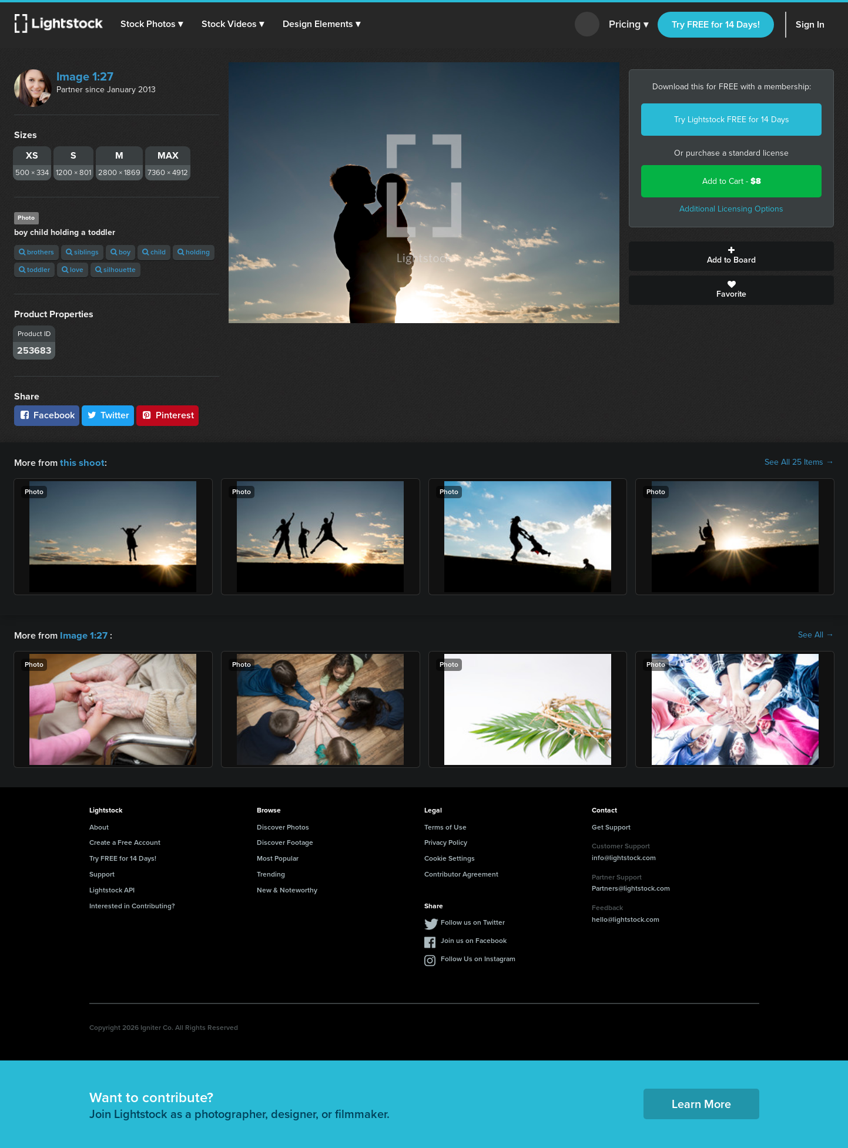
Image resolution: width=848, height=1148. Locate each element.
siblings (82, 252)
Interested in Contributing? (132, 904)
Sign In (810, 24)
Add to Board (731, 256)
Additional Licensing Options (731, 209)
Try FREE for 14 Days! (716, 24)
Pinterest (167, 415)
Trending (271, 873)
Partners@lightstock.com (631, 887)
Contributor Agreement (461, 873)
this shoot (80, 462)
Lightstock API (112, 889)
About (99, 826)
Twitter (108, 415)
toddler (34, 269)
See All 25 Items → (799, 462)
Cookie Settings (449, 857)
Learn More (701, 1103)
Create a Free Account (124, 841)
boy (120, 252)
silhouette (115, 269)
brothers (36, 252)
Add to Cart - (731, 181)
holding (193, 252)
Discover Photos (283, 826)
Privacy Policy (445, 841)
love (72, 269)
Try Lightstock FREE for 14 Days (731, 119)
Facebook (47, 415)
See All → (816, 634)
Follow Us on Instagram (478, 957)
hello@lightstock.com (625, 918)
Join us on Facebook (474, 939)
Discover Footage (285, 841)
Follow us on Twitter (473, 921)
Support (102, 873)
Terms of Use (445, 826)
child (154, 252)
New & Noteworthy (287, 889)
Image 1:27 (84, 76)
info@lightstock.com (624, 856)
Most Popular (278, 857)
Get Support (611, 826)
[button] (152, 24)
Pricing (628, 25)
